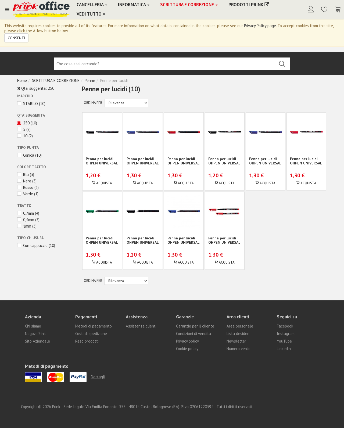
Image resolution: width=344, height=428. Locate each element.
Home (22, 80)
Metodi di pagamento (93, 326)
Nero (27, 181)
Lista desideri (238, 333)
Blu (26, 174)
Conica (28, 155)
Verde (28, 193)
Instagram (286, 333)
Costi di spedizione (91, 333)
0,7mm (28, 213)
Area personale (240, 326)
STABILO (30, 103)
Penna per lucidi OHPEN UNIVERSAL (102, 161)
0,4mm (28, 219)
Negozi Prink (35, 333)
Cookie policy (187, 348)
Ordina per (93, 102)
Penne (90, 80)
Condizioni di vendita (193, 333)
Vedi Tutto (91, 14)
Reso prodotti (87, 341)
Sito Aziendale (37, 341)
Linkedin (284, 348)
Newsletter (236, 341)
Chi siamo (33, 326)
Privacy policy (187, 341)
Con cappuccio (35, 245)
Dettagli (98, 376)
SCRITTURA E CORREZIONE (56, 80)
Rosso (28, 187)
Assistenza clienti (141, 326)
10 (25, 135)
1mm (27, 226)
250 (26, 122)
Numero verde (238, 348)
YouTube (284, 341)
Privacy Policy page (260, 25)
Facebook (285, 326)
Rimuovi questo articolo (18, 88)
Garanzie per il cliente (195, 326)
